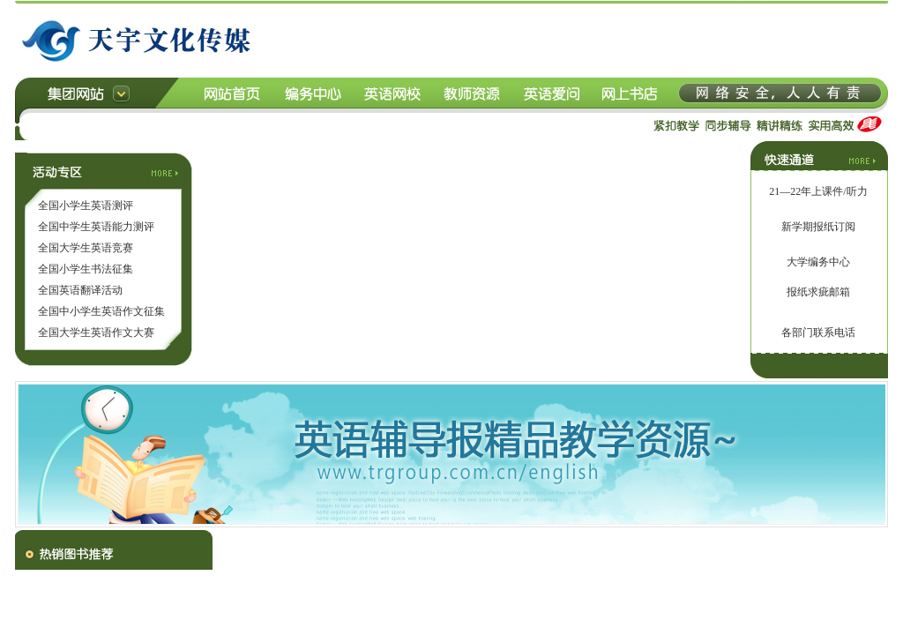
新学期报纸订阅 (818, 226)
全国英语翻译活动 (80, 290)
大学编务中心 (818, 262)
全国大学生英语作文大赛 (96, 332)
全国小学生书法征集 (85, 269)
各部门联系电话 (818, 332)
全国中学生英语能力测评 (96, 226)
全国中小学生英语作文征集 (101, 311)
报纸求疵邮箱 (818, 292)
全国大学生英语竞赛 (85, 248)
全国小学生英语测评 (85, 205)
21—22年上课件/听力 (818, 191)
